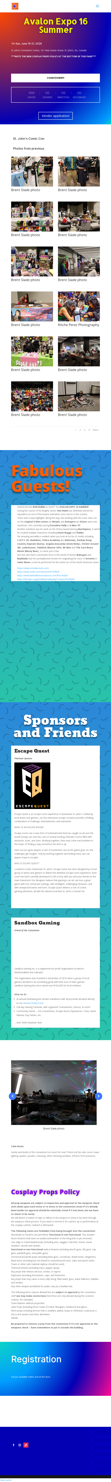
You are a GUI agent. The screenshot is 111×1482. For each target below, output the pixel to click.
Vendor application (55, 116)
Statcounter (6, 1480)
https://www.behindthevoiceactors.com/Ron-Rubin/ (42, 575)
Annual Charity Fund (33, 1003)
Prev (12, 1096)
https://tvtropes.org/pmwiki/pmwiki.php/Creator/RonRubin (46, 579)
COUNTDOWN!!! (55, 78)
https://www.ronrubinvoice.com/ (33, 568)
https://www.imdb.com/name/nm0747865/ (38, 571)
